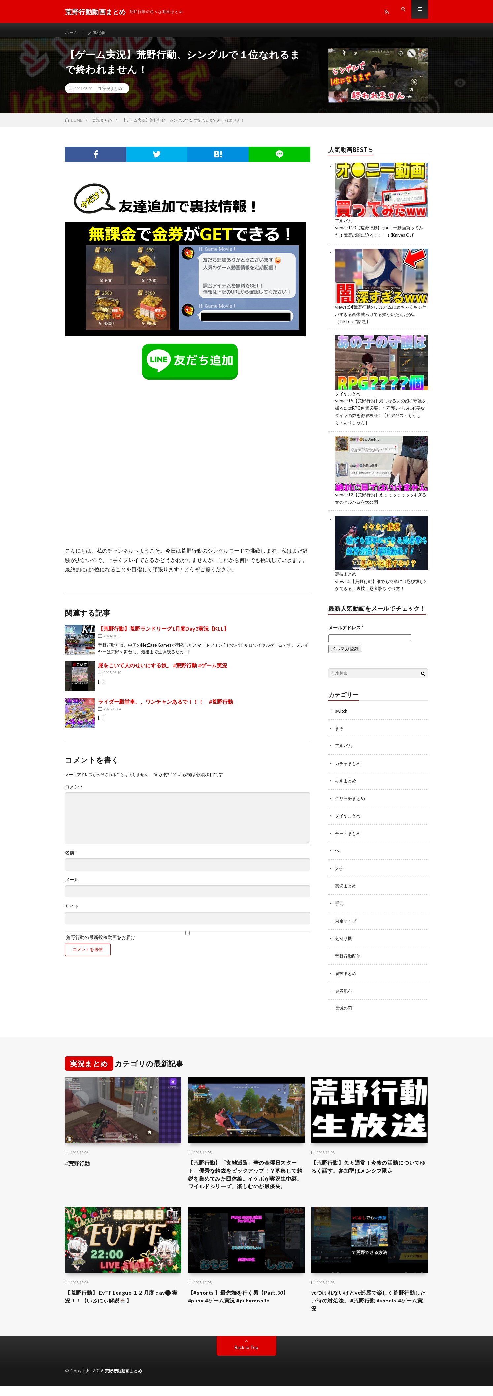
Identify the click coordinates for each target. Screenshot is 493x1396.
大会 (339, 866)
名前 (69, 858)
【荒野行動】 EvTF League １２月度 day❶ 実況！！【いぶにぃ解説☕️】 (115, 1305)
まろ (339, 729)
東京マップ (346, 918)
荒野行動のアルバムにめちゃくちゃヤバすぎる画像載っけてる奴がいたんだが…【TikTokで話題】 (381, 318)
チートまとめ (349, 832)
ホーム (72, 33)
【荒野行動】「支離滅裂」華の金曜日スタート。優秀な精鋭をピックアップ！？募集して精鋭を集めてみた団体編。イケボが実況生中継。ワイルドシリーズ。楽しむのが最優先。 (246, 1176)
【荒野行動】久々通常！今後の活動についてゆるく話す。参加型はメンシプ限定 (369, 1163)
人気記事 (98, 33)
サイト (72, 912)
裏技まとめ (346, 575)
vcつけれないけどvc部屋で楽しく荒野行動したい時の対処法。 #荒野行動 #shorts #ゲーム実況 (368, 1309)
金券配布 (344, 986)
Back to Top (246, 1358)
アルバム (344, 226)
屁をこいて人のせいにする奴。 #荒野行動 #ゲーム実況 (162, 671)
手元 (339, 900)
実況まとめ (112, 94)
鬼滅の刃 (344, 1003)
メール (72, 885)
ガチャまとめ (349, 763)
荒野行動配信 (349, 952)
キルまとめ (346, 780)
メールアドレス (345, 628)
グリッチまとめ (351, 797)
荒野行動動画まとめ (125, 1381)
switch (342, 711)
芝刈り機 (344, 935)
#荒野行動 (79, 1158)
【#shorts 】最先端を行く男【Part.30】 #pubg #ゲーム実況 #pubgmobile (244, 1305)
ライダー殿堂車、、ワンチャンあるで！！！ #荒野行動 (165, 707)
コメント (74, 792)
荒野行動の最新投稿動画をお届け (187, 941)
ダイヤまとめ (349, 397)
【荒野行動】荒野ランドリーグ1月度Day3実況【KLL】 (163, 634)
